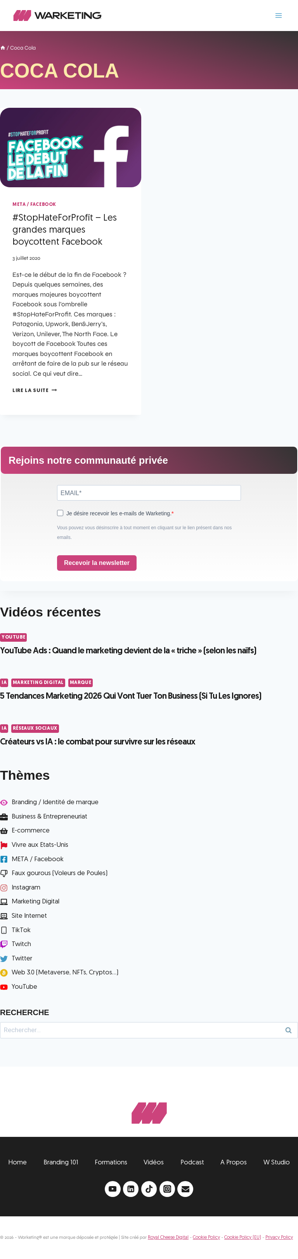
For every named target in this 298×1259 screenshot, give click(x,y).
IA (4, 682)
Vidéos (154, 1162)
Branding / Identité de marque (55, 802)
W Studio (276, 1162)
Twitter (22, 958)
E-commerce (31, 830)
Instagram (26, 887)
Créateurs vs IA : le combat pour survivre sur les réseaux (97, 742)
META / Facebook (34, 204)
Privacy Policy (279, 1237)
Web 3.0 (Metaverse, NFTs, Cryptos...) (65, 972)
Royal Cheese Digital (168, 1237)
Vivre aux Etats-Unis (40, 845)
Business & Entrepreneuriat (49, 816)
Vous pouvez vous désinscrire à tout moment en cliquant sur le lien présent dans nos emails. (144, 533)
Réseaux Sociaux (35, 728)
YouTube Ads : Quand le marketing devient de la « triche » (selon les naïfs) (128, 651)
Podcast (192, 1162)
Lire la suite (34, 390)
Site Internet (29, 916)
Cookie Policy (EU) (242, 1237)
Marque (81, 682)
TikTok (21, 930)
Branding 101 (60, 1162)
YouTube (13, 637)
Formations (111, 1162)
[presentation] (70, 147)
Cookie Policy (206, 1237)
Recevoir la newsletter (97, 563)
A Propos (233, 1162)
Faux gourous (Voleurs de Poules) (59, 873)
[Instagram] (167, 1189)
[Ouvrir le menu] (278, 15)
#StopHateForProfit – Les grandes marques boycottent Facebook (64, 230)
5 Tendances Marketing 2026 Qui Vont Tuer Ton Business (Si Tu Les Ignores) (130, 696)
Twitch (21, 944)
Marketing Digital (38, 682)
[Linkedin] (131, 1189)
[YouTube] (113, 1189)
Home (17, 1162)
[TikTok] (149, 1189)
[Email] (185, 1189)
